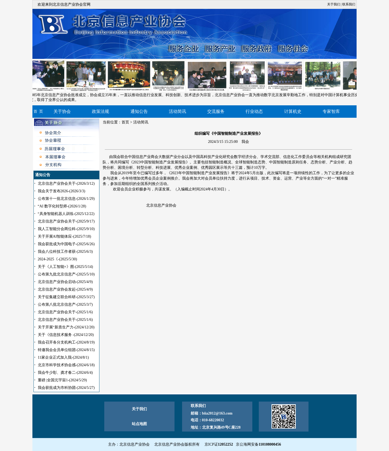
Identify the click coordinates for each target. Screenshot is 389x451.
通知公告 (139, 111)
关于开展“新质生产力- (66, 327)
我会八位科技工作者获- (65, 252)
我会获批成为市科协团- (66, 388)
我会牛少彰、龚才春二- (65, 373)
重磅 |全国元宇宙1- (62, 380)
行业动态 (254, 111)
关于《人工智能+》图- (65, 267)
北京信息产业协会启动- (65, 282)
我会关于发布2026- (61, 191)
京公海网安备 (258, 444)
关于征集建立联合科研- (66, 297)
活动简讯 (177, 111)
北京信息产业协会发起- (65, 289)
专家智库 (331, 111)
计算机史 (292, 111)
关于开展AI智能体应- (64, 236)
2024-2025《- (57, 259)
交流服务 (215, 111)
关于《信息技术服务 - (66, 335)
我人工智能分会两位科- (66, 229)
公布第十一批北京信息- (66, 199)
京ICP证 (218, 444)
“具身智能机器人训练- (66, 214)
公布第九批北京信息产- (66, 274)
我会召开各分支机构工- (66, 342)
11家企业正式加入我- (63, 357)
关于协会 (62, 111)
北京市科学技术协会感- (66, 365)
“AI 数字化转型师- (62, 206)
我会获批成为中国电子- (66, 244)
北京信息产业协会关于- (66, 183)
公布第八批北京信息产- (65, 304)
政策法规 (100, 111)
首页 (125, 122)
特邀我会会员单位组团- (66, 350)
